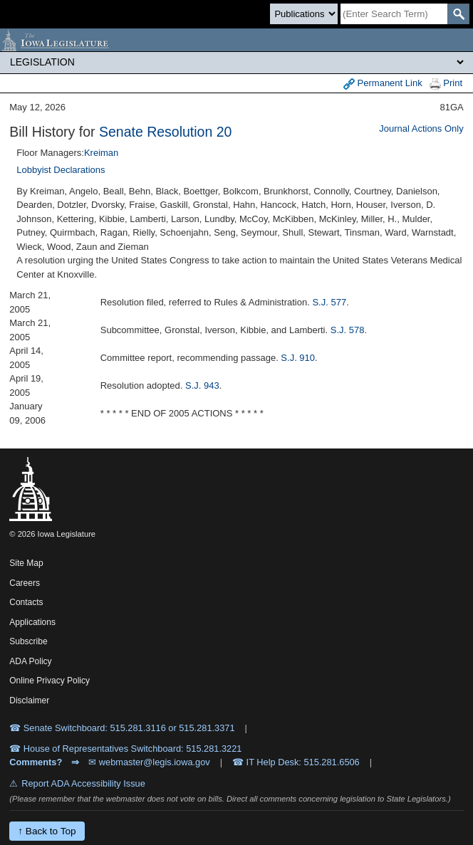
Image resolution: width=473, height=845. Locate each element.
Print (446, 84)
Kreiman (101, 152)
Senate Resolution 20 (165, 132)
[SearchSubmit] (458, 14)
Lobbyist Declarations (60, 169)
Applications (32, 622)
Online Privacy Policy (49, 681)
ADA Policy (30, 661)
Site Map (26, 563)
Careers (24, 583)
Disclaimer (29, 700)
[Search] (394, 14)
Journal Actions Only (421, 128)
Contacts (26, 602)
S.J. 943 (202, 385)
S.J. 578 (348, 330)
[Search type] (304, 14)
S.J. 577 (329, 302)
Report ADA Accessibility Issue (83, 783)
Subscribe (28, 641)
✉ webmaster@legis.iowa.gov (149, 762)
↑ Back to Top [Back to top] (47, 831)
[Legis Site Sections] (236, 62)
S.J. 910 (298, 357)
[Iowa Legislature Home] (236, 39)
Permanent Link (382, 84)
